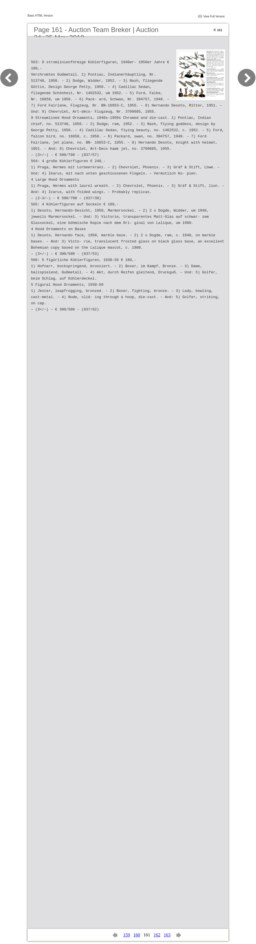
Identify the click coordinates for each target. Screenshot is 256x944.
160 (136, 934)
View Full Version (214, 16)
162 (157, 934)
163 (167, 934)
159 (126, 934)
